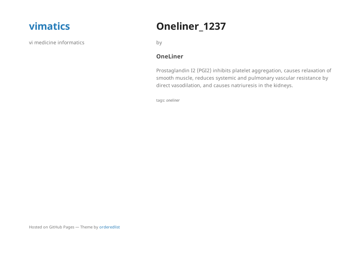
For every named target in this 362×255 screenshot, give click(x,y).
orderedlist (109, 227)
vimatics (49, 26)
